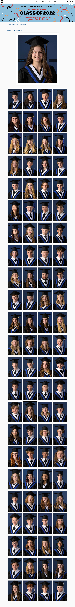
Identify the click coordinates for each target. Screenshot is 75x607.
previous (22, 60)
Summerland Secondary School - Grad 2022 (19, 24)
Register (72, 1)
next (50, 60)
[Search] (61, 2)
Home (10, 24)
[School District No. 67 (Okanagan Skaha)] (48, 2)
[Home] (37, 2)
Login (68, 1)
